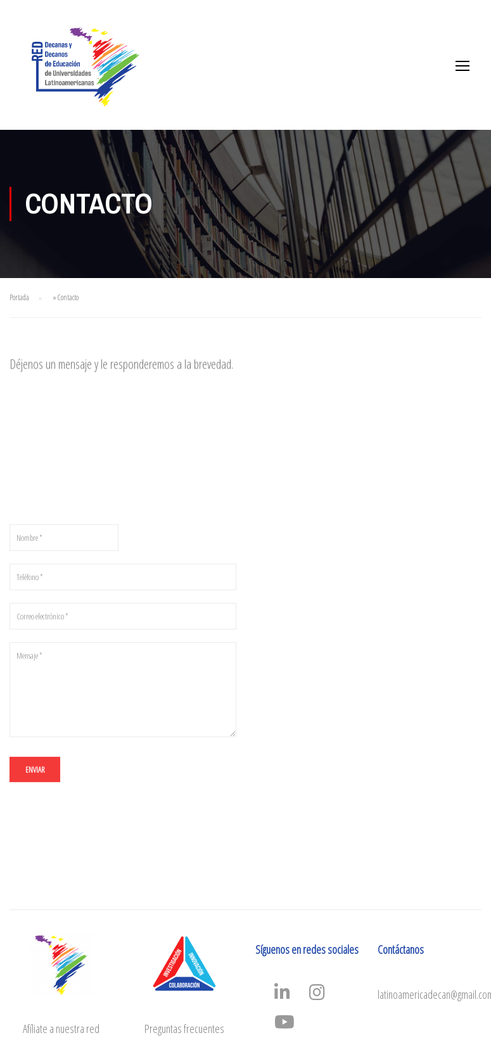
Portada (19, 297)
